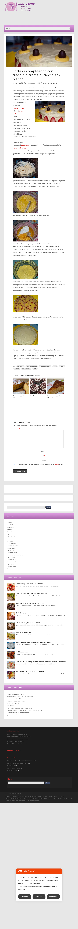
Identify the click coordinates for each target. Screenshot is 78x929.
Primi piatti (10, 525)
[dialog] (39, 885)
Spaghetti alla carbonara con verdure (17, 715)
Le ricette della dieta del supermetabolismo (19, 736)
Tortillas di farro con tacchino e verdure (30, 603)
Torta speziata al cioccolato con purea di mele (33, 642)
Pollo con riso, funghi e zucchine (28, 623)
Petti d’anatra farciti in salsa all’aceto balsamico (19, 708)
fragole (62, 366)
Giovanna (18, 83)
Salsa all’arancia (11, 705)
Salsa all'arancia (11, 765)
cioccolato (20, 366)
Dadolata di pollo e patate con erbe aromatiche (20, 696)
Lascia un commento (50, 83)
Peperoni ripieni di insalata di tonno (29, 584)
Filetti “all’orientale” (24, 632)
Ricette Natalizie (11, 566)
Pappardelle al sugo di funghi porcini (30, 671)
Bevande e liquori (11, 543)
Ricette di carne (11, 557)
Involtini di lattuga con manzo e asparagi (31, 593)
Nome (43, 451)
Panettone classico (12, 770)
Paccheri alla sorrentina (13, 703)
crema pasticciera (19, 148)
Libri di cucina (10, 569)
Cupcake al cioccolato (35, 396)
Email (43, 455)
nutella (17, 368)
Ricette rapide (11, 548)
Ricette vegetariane (12, 562)
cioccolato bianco (32, 366)
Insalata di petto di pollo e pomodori (17, 701)
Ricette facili (10, 550)
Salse (8, 538)
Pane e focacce (11, 536)
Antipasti (9, 522)
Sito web (43, 460)
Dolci (24, 83)
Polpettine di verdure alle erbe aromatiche (18, 712)
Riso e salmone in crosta (13, 768)
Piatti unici (10, 529)
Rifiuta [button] (39, 897)
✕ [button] (59, 871)
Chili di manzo (21, 613)
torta (35, 368)
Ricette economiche (12, 545)
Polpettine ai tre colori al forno (15, 694)
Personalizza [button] (53, 897)
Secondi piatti (10, 527)
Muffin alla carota (22, 652)
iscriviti (57, 464)
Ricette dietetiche (12, 552)
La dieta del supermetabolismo (15, 555)
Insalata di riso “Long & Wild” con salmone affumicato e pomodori (41, 662)
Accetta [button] (25, 897)
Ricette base (10, 564)
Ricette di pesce (11, 559)
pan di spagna (19, 108)
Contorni (9, 531)
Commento (16, 428)
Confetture (10, 541)
